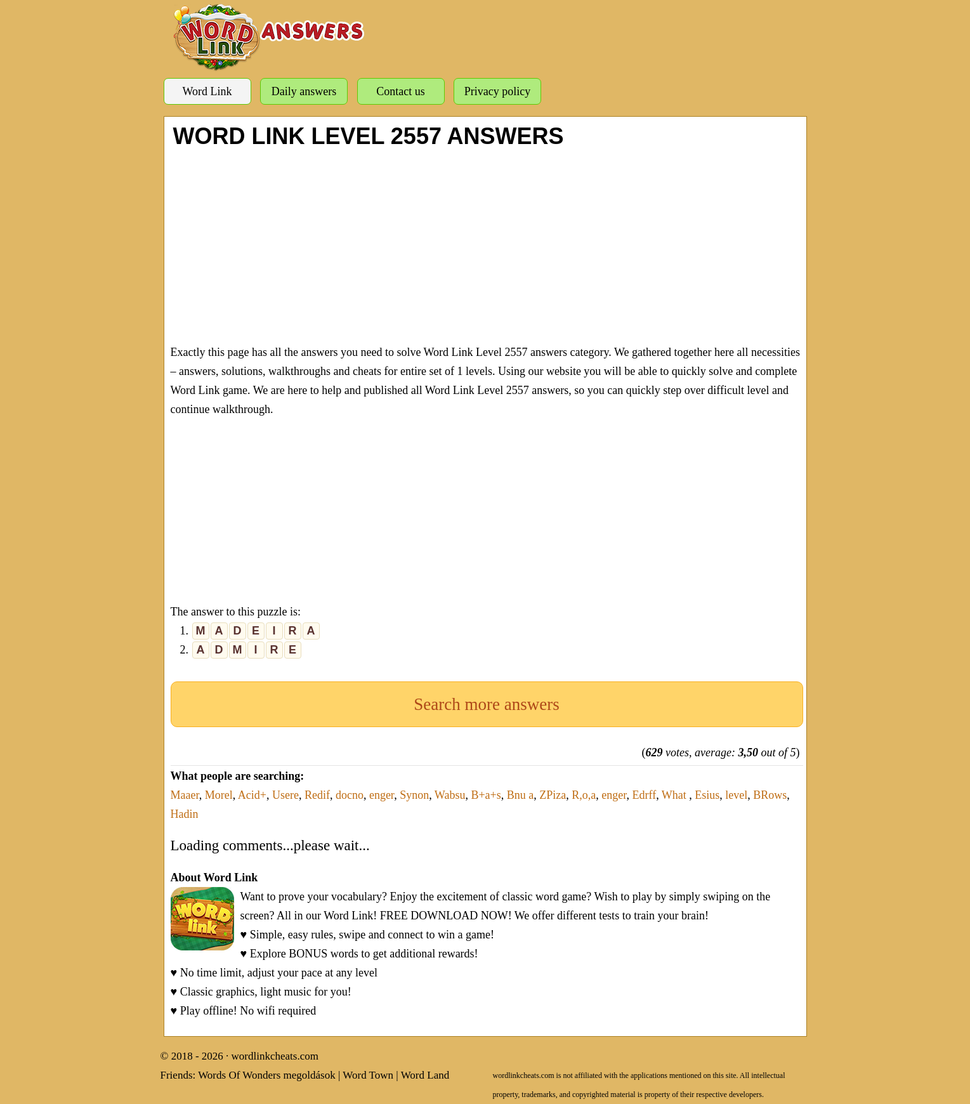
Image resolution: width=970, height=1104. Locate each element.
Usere (285, 795)
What (675, 795)
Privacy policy (497, 91)
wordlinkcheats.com (275, 1056)
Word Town (368, 1075)
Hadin (185, 814)
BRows (770, 795)
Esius (707, 795)
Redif (317, 795)
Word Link (207, 91)
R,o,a (584, 795)
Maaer (185, 795)
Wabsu (450, 795)
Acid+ (252, 795)
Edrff (644, 795)
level (736, 795)
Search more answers (486, 704)
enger (381, 795)
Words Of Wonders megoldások (267, 1075)
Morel (219, 795)
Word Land (425, 1075)
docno (350, 795)
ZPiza (552, 795)
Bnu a (520, 795)
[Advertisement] (487, 244)
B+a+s (486, 795)
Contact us (400, 91)
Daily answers (304, 91)
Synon (414, 795)
